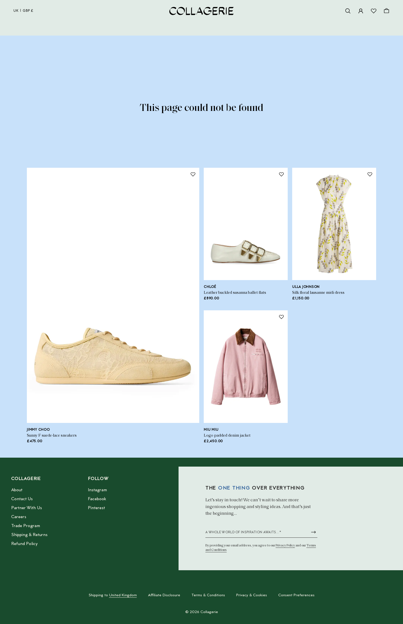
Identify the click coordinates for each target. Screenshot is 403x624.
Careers (18, 517)
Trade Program (25, 526)
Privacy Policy (285, 545)
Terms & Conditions (208, 595)
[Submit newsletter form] (313, 532)
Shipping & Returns (29, 535)
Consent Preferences (296, 595)
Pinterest (96, 508)
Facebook (97, 499)
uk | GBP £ (23, 11)
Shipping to (113, 595)
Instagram (97, 490)
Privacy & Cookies (251, 595)
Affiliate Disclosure (164, 595)
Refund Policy (24, 544)
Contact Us (22, 499)
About (16, 490)
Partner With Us (26, 508)
